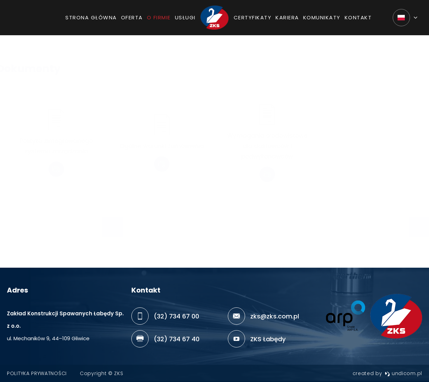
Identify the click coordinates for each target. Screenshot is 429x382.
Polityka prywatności (37, 373)
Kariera (287, 20)
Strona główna (91, 20)
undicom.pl (403, 373)
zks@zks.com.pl (274, 316)
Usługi (185, 20)
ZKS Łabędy (268, 339)
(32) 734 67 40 (176, 339)
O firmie (159, 20)
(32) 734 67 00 (176, 316)
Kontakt (358, 20)
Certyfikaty (253, 20)
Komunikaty (322, 20)
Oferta (132, 20)
